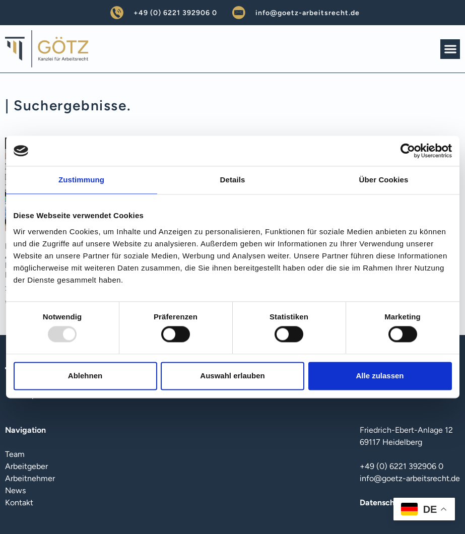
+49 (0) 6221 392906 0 (175, 13)
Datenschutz (383, 502)
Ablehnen (85, 375)
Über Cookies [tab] (384, 179)
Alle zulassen (380, 375)
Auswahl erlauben (232, 375)
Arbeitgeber (26, 466)
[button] (450, 49)
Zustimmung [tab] (81, 179)
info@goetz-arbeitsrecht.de (307, 13)
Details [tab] (232, 179)
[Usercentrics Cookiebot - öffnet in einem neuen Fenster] (408, 150)
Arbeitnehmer (30, 478)
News (15, 490)
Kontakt (19, 502)
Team (15, 454)
